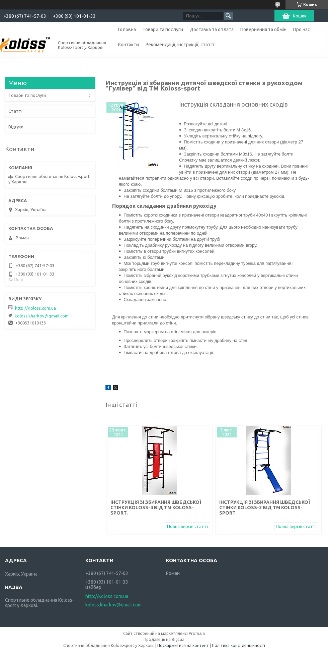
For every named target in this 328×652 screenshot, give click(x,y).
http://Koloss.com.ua (35, 308)
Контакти (128, 44)
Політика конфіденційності (238, 645)
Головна (127, 29)
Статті (15, 111)
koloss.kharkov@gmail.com (42, 315)
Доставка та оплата (212, 29)
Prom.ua (197, 633)
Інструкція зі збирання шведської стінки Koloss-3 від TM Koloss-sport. (264, 507)
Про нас (301, 29)
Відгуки (15, 126)
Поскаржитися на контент (183, 645)
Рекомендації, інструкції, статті (180, 44)
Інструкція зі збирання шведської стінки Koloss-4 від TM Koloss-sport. (155, 507)
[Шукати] (228, 16)
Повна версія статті (187, 526)
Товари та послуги (163, 29)
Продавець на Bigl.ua (164, 639)
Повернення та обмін (263, 29)
